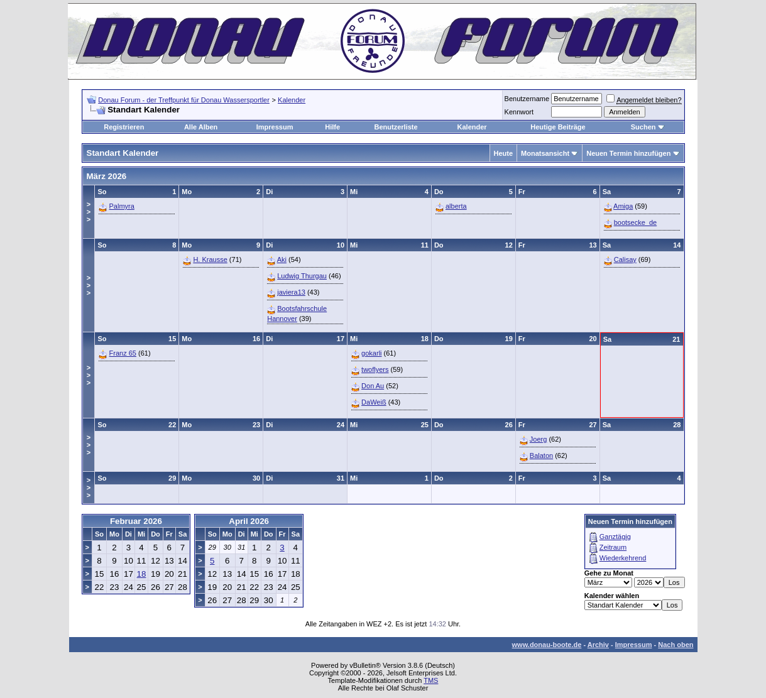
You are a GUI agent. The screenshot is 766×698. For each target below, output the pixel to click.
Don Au (372, 386)
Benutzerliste (396, 127)
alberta (456, 206)
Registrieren (124, 127)
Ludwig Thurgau (302, 276)
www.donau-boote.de (547, 644)
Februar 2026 (136, 521)
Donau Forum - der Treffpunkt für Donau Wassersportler (184, 100)
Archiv (598, 644)
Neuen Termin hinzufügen (628, 153)
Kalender (291, 100)
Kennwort (519, 112)
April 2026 (249, 521)
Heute (503, 153)
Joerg (538, 439)
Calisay (625, 259)
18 (141, 574)
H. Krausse (210, 259)
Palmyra (121, 206)
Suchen (643, 127)
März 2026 (107, 176)
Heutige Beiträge (557, 127)
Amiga (623, 206)
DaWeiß (373, 402)
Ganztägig (615, 536)
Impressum (274, 127)
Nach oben (675, 644)
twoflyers (374, 369)
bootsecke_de (635, 222)
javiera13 (291, 292)
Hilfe (332, 127)
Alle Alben (200, 127)
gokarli (371, 353)
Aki (282, 259)
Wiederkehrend (623, 558)
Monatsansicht (545, 153)
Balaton (541, 455)
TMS (431, 680)
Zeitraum (612, 547)
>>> (88, 211)
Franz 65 (122, 353)
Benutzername (527, 98)
